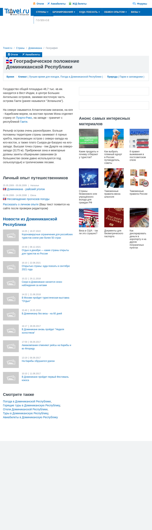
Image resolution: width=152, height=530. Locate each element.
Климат (22, 76)
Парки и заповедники (131, 76)
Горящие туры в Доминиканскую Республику (31, 405)
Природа (112, 76)
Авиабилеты (58, 3)
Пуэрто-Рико (24, 117)
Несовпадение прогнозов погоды (28, 199)
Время (10, 76)
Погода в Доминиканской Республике (81, 76)
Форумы (142, 3)
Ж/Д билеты (79, 3)
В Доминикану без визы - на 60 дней (42, 313)
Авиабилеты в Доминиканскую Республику (30, 417)
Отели (40, 3)
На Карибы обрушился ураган (38, 361)
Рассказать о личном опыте (21, 204)
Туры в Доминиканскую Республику (25, 413)
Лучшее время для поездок (44, 76)
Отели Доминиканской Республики (25, 409)
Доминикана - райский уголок (26, 189)
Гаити (23, 121)
